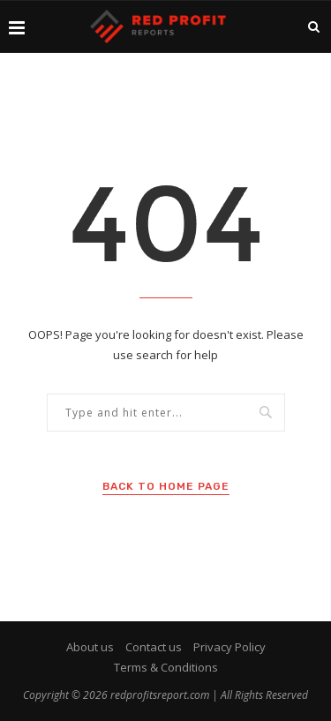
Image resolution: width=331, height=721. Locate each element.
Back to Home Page (165, 486)
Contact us (153, 647)
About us (90, 647)
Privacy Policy (229, 647)
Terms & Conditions (166, 667)
